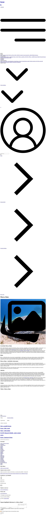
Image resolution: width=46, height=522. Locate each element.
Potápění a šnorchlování (13, 62)
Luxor (1, 454)
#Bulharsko (23, 473)
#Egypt (26, 473)
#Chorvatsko (10, 473)
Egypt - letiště (9, 57)
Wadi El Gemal (26, 377)
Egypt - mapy (8, 61)
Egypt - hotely (16, 56)
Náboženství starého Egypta (4, 62)
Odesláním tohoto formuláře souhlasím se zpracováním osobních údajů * (13, 509)
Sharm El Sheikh (26, 350)
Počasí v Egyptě (2, 61)
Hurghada (21, 350)
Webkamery (19, 62)
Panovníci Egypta (43, 56)
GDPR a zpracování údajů (4, 468)
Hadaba (1, 452)
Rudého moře (14, 349)
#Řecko (1, 473)
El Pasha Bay (2, 450)
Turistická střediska (3, 56)
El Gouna (1, 449)
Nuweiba (1, 459)
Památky (38, 56)
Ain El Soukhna (2, 445)
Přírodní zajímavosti (3, 57)
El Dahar (1, 448)
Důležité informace (35, 55)
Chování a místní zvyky (33, 61)
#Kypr (7, 473)
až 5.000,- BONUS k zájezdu (18, 55)
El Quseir (1, 451)
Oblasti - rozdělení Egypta (33, 56)
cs (0, 107)
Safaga (1, 463)
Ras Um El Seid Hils (3, 462)
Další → (1, 464)
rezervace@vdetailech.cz (4, 489)
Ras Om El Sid (2, 461)
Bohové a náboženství (10, 56)
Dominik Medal (6, 498)
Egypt (1, 155)
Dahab (1, 447)
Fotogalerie (2, 59)
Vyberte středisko (14, 85)
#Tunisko (14, 473)
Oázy (28, 56)
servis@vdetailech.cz (3, 493)
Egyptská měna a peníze (25, 61)
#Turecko (4, 473)
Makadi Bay (2, 455)
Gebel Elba (31, 377)
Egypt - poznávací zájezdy (4, 55)
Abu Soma (2, 444)
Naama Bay (2, 457)
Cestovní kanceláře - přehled (27, 55)
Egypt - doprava (19, 61)
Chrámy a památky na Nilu (22, 56)
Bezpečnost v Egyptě (13, 61)
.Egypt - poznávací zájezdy (4, 443)
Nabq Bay (1, 458)
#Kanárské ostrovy (19, 473)
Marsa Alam (2, 294)
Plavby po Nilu (11, 55)
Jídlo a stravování (40, 61)
